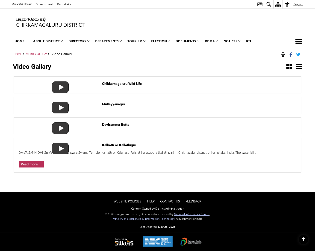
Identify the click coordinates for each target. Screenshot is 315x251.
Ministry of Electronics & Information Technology (144, 218)
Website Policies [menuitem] (127, 201)
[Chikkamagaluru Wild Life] (58, 83)
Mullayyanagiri (113, 104)
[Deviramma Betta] (58, 124)
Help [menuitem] (151, 201)
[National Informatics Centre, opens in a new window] (158, 242)
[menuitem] (259, 4)
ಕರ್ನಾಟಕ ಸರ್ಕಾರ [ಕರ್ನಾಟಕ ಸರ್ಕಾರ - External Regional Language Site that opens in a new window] (22, 4)
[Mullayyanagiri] (58, 104)
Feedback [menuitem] (193, 201)
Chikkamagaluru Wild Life (122, 84)
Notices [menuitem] (232, 41)
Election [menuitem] (160, 41)
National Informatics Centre (191, 214)
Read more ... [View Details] (31, 164)
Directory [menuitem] (79, 41)
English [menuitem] (298, 4)
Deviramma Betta (115, 125)
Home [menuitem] (19, 41)
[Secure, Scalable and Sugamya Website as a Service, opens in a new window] (124, 242)
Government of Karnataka (53, 4)
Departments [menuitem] (108, 41)
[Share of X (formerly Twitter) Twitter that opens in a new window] (298, 54)
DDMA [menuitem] (211, 41)
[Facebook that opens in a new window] (290, 54)
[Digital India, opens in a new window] (191, 242)
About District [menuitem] (48, 41)
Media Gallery (36, 54)
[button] (299, 41)
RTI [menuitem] (248, 41)
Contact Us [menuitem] (170, 201)
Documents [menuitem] (187, 41)
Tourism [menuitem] (136, 41)
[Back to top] (303, 239)
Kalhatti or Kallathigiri (119, 145)
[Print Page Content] (283, 54)
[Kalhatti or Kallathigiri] (58, 145)
